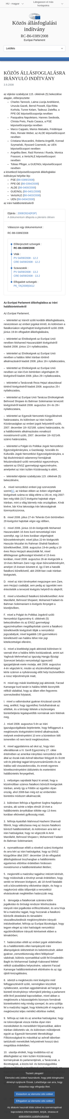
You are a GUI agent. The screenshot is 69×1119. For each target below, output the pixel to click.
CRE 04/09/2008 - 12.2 (27, 261)
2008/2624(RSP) (27, 213)
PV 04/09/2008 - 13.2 (26, 271)
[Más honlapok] (45, 3)
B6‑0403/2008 (32, 195)
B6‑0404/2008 (26, 199)
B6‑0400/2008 (27, 187)
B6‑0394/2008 (30, 183)
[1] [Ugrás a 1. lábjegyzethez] (12, 490)
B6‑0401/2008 (32, 191)
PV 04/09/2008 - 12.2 (26, 257)
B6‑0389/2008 (25, 179)
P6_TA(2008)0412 (24, 285)
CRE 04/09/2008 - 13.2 (27, 275)
